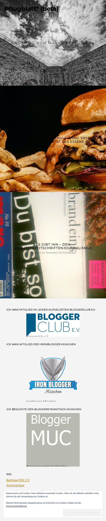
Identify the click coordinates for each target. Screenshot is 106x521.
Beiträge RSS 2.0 (18, 480)
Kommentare (15, 485)
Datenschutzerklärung (16, 506)
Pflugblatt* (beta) (31, 8)
